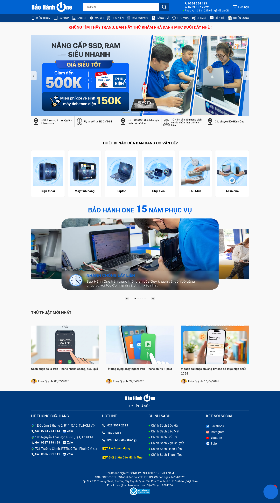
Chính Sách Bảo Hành (166, 425)
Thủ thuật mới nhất (51, 312)
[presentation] (34, 75)
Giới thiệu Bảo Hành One (122, 457)
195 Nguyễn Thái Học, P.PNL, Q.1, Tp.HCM (64, 437)
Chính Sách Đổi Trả (164, 437)
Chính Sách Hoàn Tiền (166, 449)
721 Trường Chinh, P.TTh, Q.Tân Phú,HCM (63, 449)
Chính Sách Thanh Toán (167, 455)
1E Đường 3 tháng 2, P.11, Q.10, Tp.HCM (62, 425)
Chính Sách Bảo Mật (165, 431)
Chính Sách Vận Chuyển (167, 443)
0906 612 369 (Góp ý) (119, 440)
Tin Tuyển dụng (116, 448)
